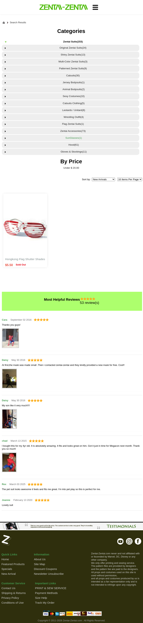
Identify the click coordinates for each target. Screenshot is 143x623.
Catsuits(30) (73, 75)
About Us (39, 559)
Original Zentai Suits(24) (73, 47)
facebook (138, 541)
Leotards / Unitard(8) (73, 110)
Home (5, 559)
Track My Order (44, 602)
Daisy (5, 360)
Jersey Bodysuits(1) (73, 82)
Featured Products (13, 564)
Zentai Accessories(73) (73, 131)
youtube (120, 541)
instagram (129, 541)
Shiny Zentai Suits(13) (73, 54)
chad (4, 440)
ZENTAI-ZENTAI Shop (63, 7)
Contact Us (8, 588)
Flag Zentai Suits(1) (73, 124)
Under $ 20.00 (71, 167)
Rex (4, 484)
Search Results (18, 22)
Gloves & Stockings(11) (73, 151)
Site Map (39, 564)
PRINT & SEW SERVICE (50, 588)
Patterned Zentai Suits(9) (73, 68)
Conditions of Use (12, 602)
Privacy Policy (10, 597)
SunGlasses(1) (73, 137)
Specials (6, 568)
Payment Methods (46, 593)
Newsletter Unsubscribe (49, 573)
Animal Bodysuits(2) (73, 89)
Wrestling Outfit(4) (73, 117)
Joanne (6, 500)
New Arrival (8, 573)
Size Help (41, 597)
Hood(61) (73, 144)
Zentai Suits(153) (73, 41)
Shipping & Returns (13, 593)
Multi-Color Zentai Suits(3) (72, 61)
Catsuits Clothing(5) (73, 103)
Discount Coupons (45, 568)
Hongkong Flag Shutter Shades (25, 259)
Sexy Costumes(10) (73, 96)
